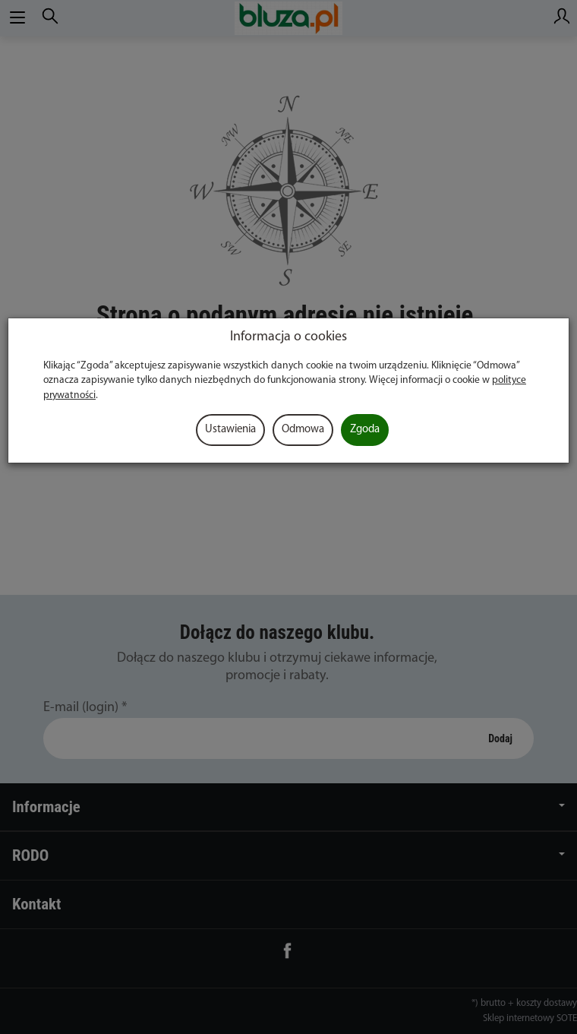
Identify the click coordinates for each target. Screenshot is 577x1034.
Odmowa (303, 429)
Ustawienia (230, 429)
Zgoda (365, 429)
